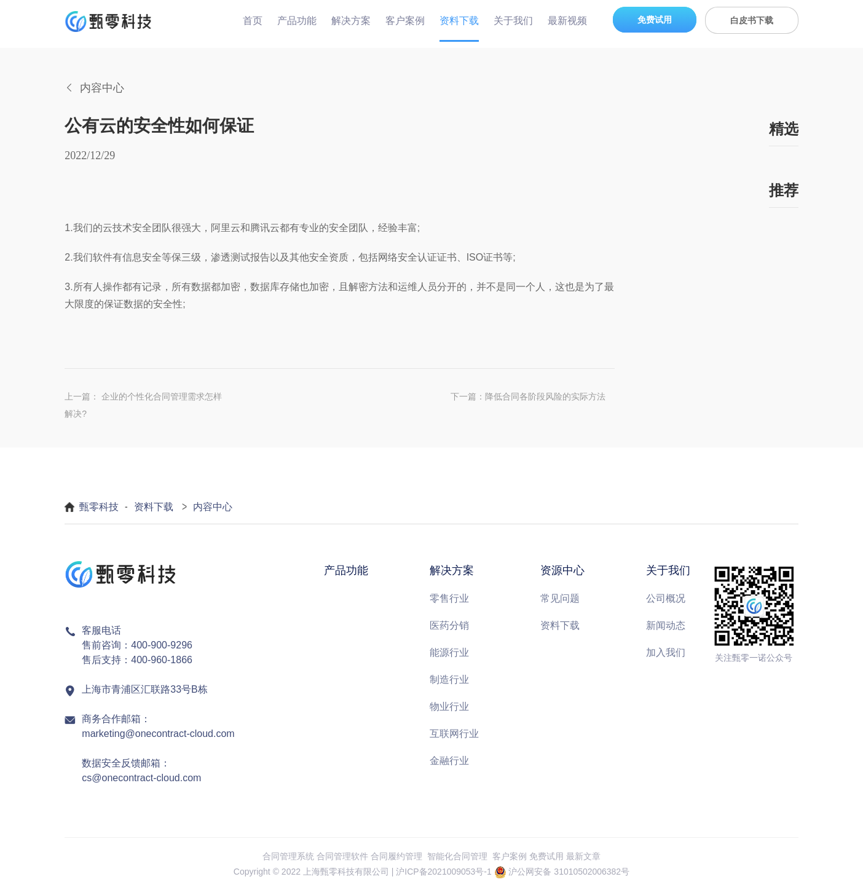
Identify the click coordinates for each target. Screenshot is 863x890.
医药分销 (449, 625)
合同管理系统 (288, 856)
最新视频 (567, 20)
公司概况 (665, 598)
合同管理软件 (342, 856)
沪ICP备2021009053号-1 (444, 871)
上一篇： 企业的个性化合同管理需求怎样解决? (143, 405)
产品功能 (297, 20)
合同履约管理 (396, 856)
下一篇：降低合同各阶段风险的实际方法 (528, 396)
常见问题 (560, 598)
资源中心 (562, 570)
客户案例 (405, 20)
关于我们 (513, 20)
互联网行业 (454, 733)
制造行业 (449, 679)
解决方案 (351, 20)
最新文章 (583, 856)
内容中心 (212, 507)
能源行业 (449, 652)
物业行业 (449, 706)
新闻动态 (665, 625)
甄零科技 (99, 507)
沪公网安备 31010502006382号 (568, 871)
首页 (252, 20)
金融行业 (449, 760)
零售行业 (449, 598)
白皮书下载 (751, 20)
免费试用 (654, 20)
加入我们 (665, 652)
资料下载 (459, 20)
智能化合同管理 (457, 856)
